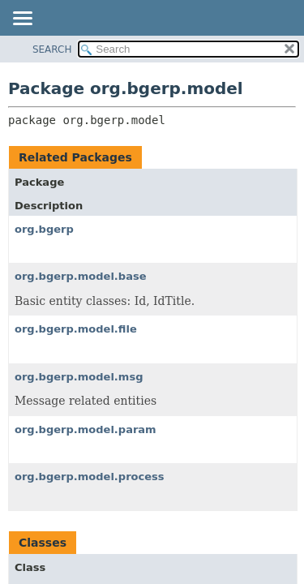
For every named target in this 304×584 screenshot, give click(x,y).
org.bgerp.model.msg (79, 377)
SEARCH (52, 49)
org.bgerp (44, 229)
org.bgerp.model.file (76, 329)
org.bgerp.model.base (81, 276)
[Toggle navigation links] (22, 19)
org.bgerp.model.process (90, 476)
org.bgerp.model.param (85, 429)
